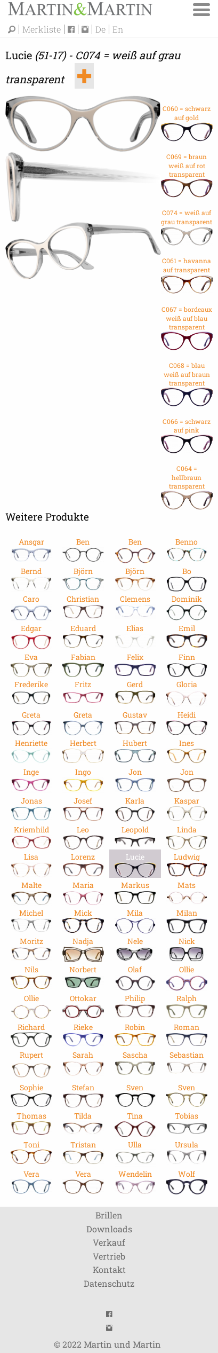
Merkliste (41, 29)
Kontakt (109, 1269)
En (117, 29)
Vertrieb (109, 1256)
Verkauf (109, 1242)
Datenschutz (109, 1283)
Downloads (109, 1228)
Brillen (109, 1215)
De (100, 29)
